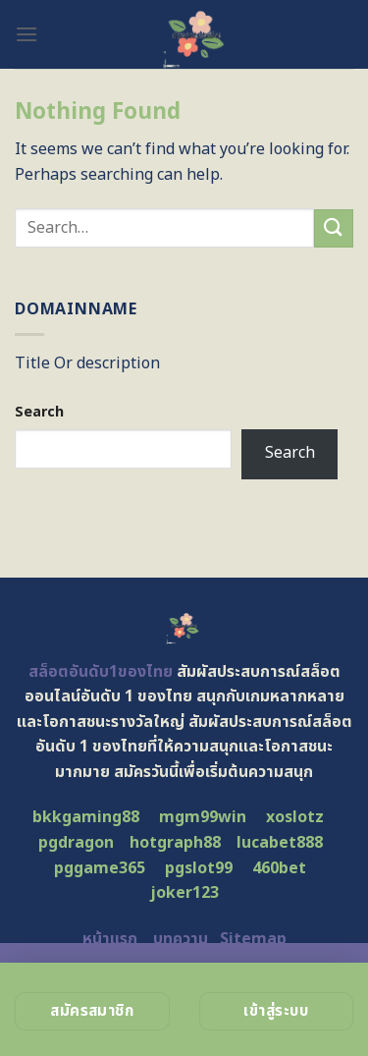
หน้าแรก (109, 939)
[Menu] (26, 34)
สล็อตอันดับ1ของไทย (100, 672)
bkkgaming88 (85, 817)
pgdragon (76, 843)
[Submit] (333, 228)
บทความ (180, 939)
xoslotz (295, 817)
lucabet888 (280, 843)
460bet (279, 868)
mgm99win (202, 817)
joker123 (184, 893)
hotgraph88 (175, 843)
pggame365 (99, 868)
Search (39, 412)
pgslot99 (199, 868)
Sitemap (253, 939)
